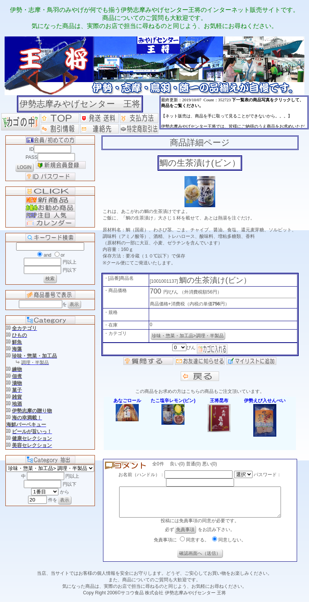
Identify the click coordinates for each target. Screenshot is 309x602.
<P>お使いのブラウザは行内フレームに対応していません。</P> (234, 112)
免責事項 (185, 535)
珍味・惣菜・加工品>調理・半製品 (188, 335)
